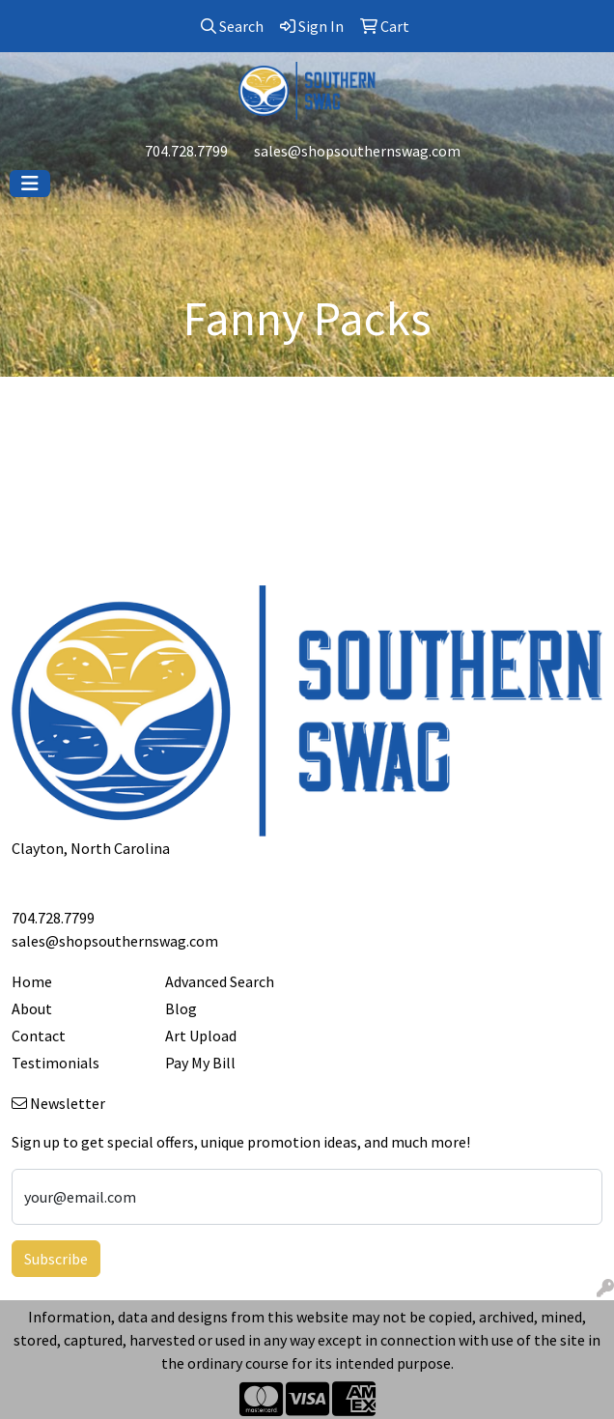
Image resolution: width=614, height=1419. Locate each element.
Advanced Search (219, 981)
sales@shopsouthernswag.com (357, 150)
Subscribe (56, 1258)
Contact (39, 1035)
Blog (181, 1008)
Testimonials (55, 1062)
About (32, 1008)
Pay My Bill (200, 1062)
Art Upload (201, 1035)
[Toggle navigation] (30, 183)
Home (32, 981)
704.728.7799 (186, 150)
